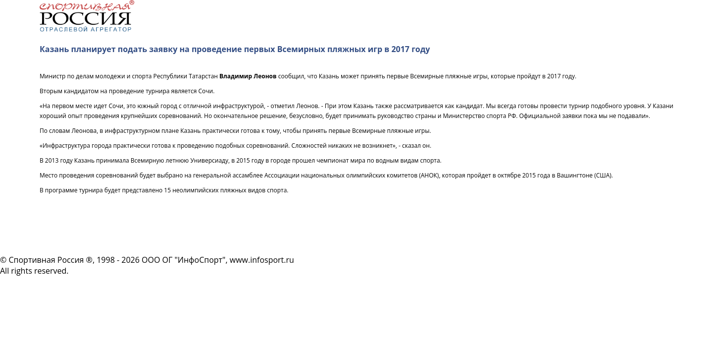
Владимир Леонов (248, 76)
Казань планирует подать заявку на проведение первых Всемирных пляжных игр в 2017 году (235, 49)
